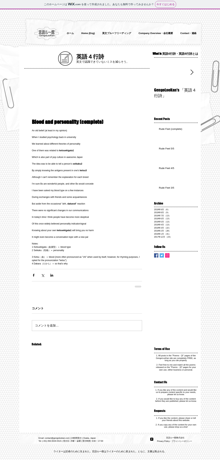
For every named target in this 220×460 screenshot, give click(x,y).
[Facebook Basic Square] (156, 255)
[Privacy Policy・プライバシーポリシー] (175, 441)
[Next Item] (192, 72)
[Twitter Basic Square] (162, 255)
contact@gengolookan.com (57, 438)
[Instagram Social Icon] (167, 255)
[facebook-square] (151, 439)
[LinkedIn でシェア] (52, 275)
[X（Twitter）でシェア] (42, 275)
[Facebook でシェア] (33, 275)
